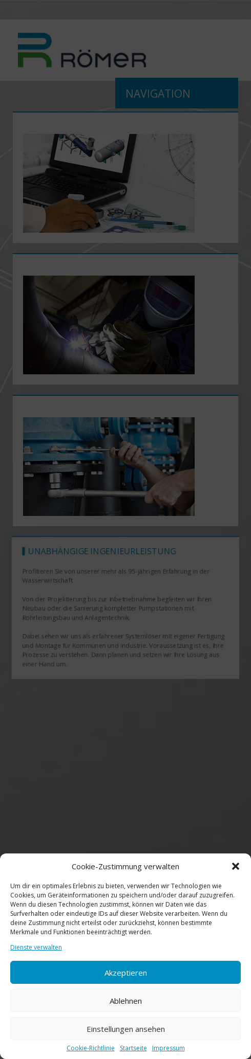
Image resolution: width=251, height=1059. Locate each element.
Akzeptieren (125, 972)
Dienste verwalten (36, 947)
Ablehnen (126, 1001)
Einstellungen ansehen (126, 1029)
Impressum (168, 1048)
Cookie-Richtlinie (91, 1048)
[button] (236, 866)
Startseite (133, 1048)
